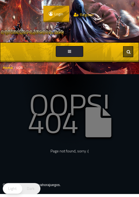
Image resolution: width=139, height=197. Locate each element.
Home (8, 67)
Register (84, 15)
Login (56, 13)
